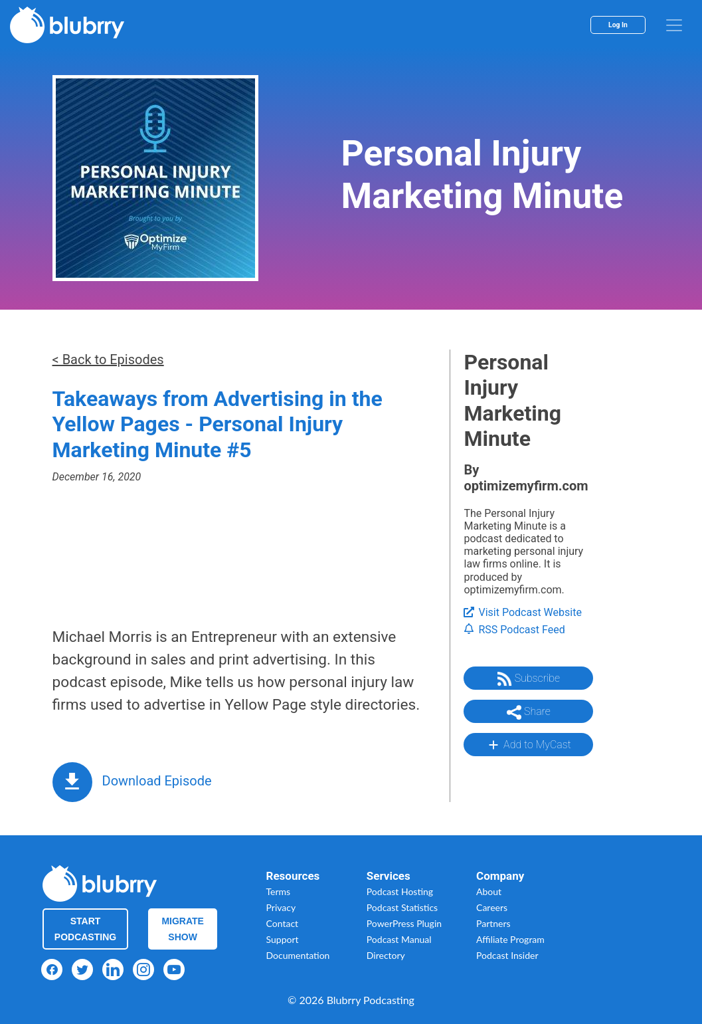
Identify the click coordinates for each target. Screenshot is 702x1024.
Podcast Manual (399, 939)
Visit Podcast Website (522, 612)
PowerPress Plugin (404, 923)
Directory (386, 955)
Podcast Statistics (402, 907)
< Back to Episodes (108, 359)
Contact (282, 923)
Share (529, 712)
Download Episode (157, 781)
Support (282, 939)
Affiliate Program (510, 939)
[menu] (674, 25)
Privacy (281, 907)
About (488, 891)
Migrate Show (182, 929)
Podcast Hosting (400, 891)
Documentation (298, 955)
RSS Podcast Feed (514, 629)
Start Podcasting (85, 929)
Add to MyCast (528, 745)
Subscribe (528, 679)
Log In (618, 25)
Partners (493, 923)
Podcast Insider (507, 955)
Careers (491, 907)
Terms (278, 891)
